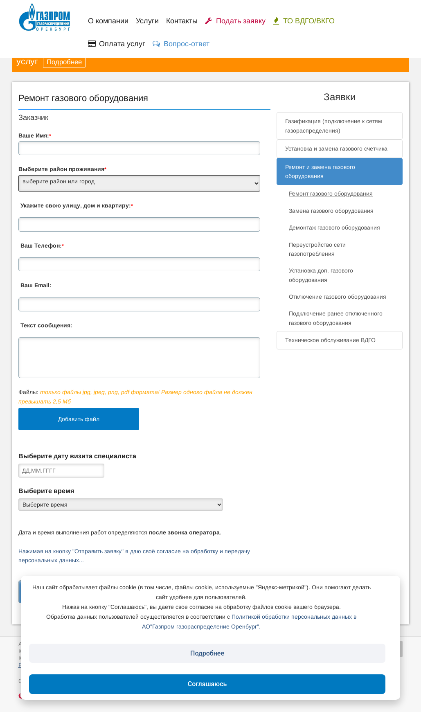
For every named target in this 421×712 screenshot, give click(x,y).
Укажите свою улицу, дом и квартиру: (76, 205)
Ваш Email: (36, 285)
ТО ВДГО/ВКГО (304, 21)
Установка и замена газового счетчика (336, 148)
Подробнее (64, 62)
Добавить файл (78, 419)
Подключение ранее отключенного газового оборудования (336, 318)
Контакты (182, 21)
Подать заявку (235, 21)
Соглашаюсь (207, 684)
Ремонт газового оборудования (331, 193)
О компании (108, 21)
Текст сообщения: (46, 325)
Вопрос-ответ (181, 44)
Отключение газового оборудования (337, 296)
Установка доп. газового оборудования (321, 275)
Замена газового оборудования (331, 210)
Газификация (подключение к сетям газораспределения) (333, 125)
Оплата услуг (116, 44)
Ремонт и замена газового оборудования (320, 171)
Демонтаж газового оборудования (334, 227)
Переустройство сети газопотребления (317, 249)
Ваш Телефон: (42, 245)
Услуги (147, 21)
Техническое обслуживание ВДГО (330, 340)
